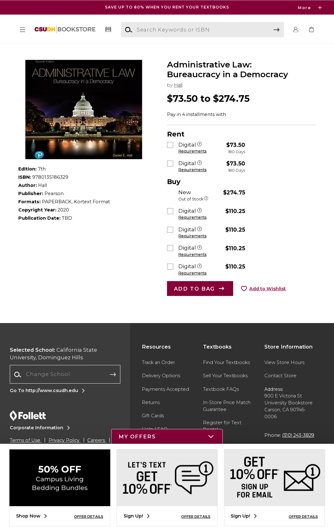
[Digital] (199, 145)
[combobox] (65, 374)
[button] (22, 29)
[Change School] (65, 374)
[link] (312, 29)
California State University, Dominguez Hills (53, 354)
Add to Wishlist (267, 289)
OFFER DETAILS (88, 516)
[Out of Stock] (206, 199)
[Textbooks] (108, 29)
